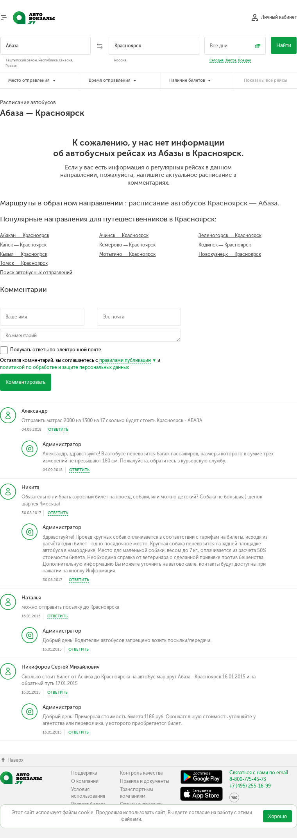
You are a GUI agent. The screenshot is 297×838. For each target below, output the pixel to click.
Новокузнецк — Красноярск (230, 254)
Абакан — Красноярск (24, 235)
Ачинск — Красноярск (124, 235)
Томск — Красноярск (24, 263)
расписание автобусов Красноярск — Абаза (203, 203)
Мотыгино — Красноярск (127, 254)
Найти (283, 45)
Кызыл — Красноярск (23, 254)
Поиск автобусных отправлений (36, 272)
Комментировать (25, 382)
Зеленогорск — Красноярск (230, 235)
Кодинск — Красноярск (225, 245)
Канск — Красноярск (23, 245)
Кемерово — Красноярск (127, 245)
